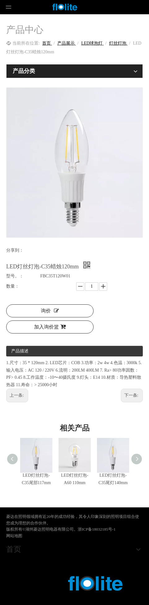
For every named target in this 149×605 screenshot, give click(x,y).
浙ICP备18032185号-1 (97, 529)
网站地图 (14, 535)
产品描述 (19, 351)
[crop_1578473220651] (74, 585)
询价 (50, 310)
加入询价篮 (50, 326)
